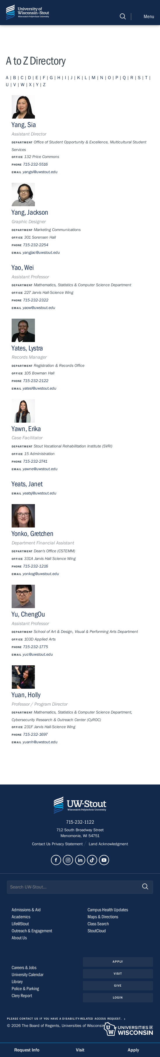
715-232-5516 (35, 164)
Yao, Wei (23, 267)
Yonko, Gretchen (32, 534)
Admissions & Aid (26, 909)
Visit (118, 974)
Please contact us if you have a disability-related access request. (64, 1018)
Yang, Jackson (30, 212)
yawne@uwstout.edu (40, 469)
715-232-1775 (35, 647)
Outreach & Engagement (32, 930)
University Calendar (27, 974)
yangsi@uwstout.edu (40, 172)
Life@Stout (20, 923)
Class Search (98, 923)
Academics (21, 916)
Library (17, 981)
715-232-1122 (80, 822)
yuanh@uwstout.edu (40, 742)
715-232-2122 (35, 381)
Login (118, 997)
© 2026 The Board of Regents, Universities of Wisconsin (56, 1025)
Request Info (26, 1050)
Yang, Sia (24, 125)
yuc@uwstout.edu (38, 654)
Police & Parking (25, 988)
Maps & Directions (103, 916)
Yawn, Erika (26, 429)
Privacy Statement (68, 844)
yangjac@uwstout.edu (41, 252)
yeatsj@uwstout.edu (39, 493)
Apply (118, 962)
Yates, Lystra (27, 348)
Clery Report (22, 995)
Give (118, 985)
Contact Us (42, 844)
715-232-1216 (35, 566)
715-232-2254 (35, 245)
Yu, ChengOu (28, 614)
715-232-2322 (35, 300)
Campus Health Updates (108, 909)
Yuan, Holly (26, 695)
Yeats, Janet (27, 484)
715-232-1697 (35, 734)
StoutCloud (97, 930)
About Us (19, 937)
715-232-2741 (35, 461)
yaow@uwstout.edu (39, 308)
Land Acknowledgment (108, 844)
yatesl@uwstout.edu (39, 388)
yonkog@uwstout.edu (41, 574)
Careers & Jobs (24, 967)
